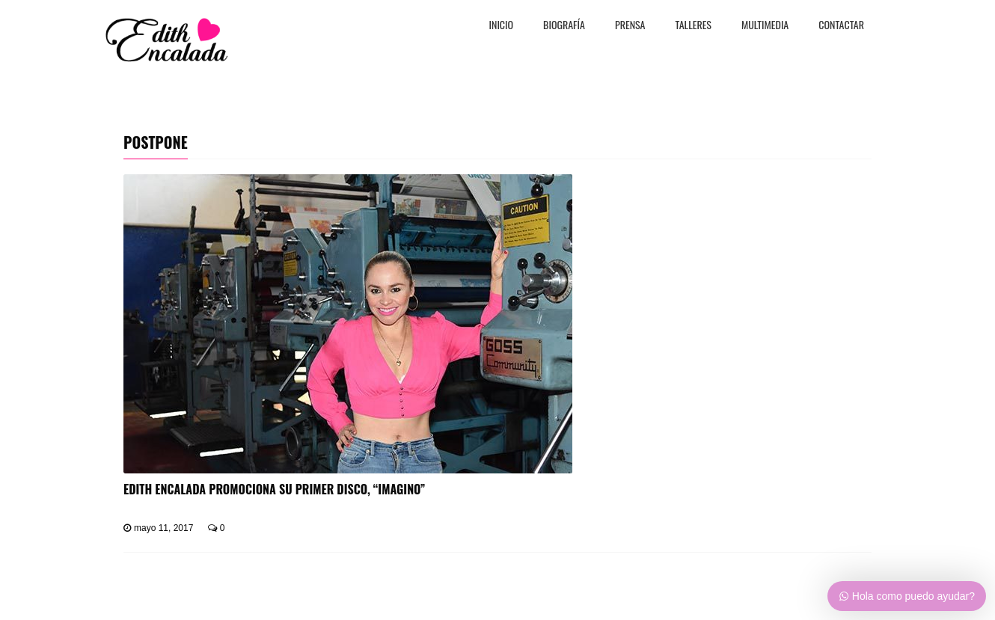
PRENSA (630, 25)
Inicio (501, 25)
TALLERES (694, 25)
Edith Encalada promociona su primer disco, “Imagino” (274, 489)
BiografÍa (564, 25)
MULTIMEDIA (765, 25)
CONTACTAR (841, 25)
